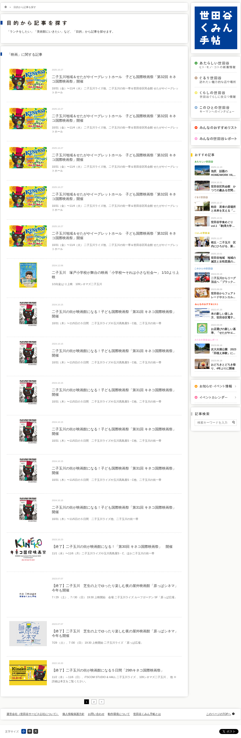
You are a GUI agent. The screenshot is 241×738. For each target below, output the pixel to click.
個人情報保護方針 (73, 713)
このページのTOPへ (218, 713)
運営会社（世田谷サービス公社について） (33, 713)
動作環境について (119, 713)
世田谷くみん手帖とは (147, 713)
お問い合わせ (96, 713)
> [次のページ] (101, 701)
